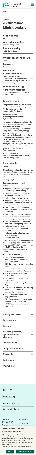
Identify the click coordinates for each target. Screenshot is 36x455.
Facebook (23, 419)
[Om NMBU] (18, 390)
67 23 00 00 (7, 422)
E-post (5, 425)
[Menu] (32, 4)
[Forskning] (18, 397)
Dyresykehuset (11, 409)
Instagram (23, 423)
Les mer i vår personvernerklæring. (20, 446)
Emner (5, 11)
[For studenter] (18, 403)
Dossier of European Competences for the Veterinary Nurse (15, 249)
